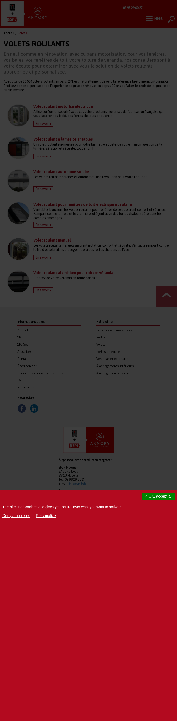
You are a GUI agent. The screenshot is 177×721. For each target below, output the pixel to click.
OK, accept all (158, 496)
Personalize (46, 516)
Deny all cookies (16, 516)
